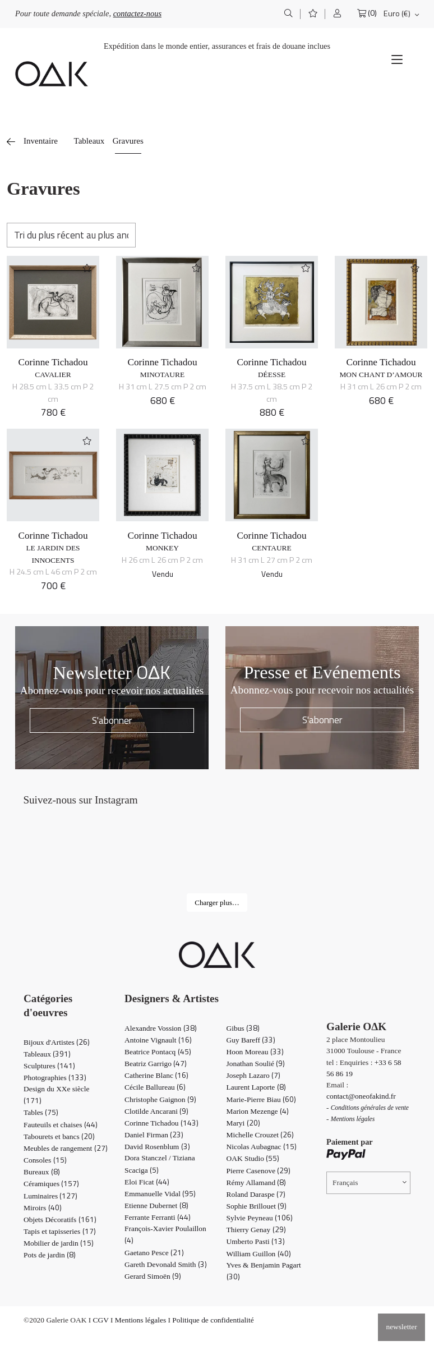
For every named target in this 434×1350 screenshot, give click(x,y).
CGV (101, 1320)
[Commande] (71, 235)
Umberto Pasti (256, 1241)
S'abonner (112, 720)
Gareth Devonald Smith (165, 1264)
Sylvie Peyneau (260, 1218)
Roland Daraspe (256, 1194)
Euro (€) (397, 13)
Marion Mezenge (258, 1111)
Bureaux (42, 1172)
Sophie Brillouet (257, 1206)
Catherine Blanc (156, 1075)
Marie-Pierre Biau (262, 1099)
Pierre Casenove (259, 1171)
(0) (372, 13)
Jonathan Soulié (256, 1063)
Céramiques (51, 1183)
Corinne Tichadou (52, 362)
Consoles (45, 1160)
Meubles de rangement (66, 1148)
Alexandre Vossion (160, 1028)
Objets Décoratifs (60, 1219)
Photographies (55, 1077)
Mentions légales (140, 1320)
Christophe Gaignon (160, 1099)
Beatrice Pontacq (157, 1052)
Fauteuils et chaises (61, 1125)
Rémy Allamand (257, 1182)
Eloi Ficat (146, 1182)
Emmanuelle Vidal (160, 1194)
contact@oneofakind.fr (361, 1096)
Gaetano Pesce (154, 1252)
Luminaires (50, 1196)
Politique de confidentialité (212, 1320)
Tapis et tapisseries (60, 1231)
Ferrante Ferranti (157, 1217)
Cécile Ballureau (155, 1087)
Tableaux (89, 140)
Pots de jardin (50, 1255)
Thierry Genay (256, 1229)
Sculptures (49, 1066)
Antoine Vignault (158, 1040)
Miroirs (43, 1208)
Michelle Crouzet (260, 1135)
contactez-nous (137, 13)
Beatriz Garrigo (155, 1063)
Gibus (243, 1028)
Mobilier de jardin (59, 1243)
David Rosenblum (157, 1146)
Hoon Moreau (255, 1052)
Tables (41, 1112)
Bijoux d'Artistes (57, 1042)
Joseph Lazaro (254, 1075)
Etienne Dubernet (156, 1205)
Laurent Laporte (256, 1087)
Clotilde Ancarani (156, 1111)
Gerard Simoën (152, 1276)
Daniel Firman (153, 1135)
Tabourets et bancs (59, 1136)
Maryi (243, 1123)
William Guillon (259, 1254)
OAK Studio (253, 1158)
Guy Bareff (251, 1040)
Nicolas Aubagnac (262, 1146)
